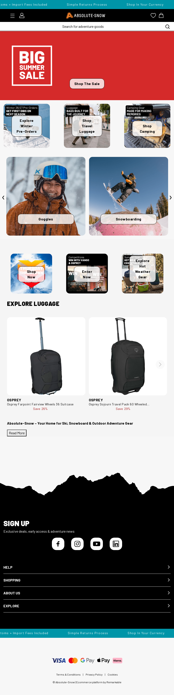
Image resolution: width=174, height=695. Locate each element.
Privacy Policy (94, 674)
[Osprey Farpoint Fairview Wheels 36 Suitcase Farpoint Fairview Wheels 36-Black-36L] (46, 356)
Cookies (113, 674)
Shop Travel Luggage (87, 125)
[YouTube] (96, 544)
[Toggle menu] (14, 15)
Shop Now (31, 274)
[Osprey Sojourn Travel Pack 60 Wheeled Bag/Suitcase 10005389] (128, 356)
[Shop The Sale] (87, 65)
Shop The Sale (87, 83)
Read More (17, 433)
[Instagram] (77, 544)
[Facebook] (58, 544)
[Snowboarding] (128, 196)
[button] (87, 567)
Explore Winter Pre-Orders (27, 125)
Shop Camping (147, 128)
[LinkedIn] (116, 544)
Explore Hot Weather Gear (142, 268)
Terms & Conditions (68, 674)
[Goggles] (45, 196)
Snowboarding (128, 219)
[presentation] (3, 197)
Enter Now (87, 274)
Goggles (46, 219)
